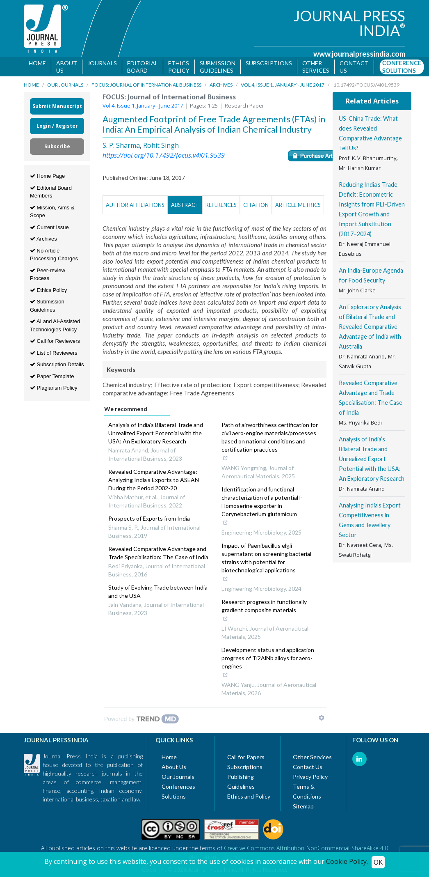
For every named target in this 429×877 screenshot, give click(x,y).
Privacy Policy (310, 776)
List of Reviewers (54, 353)
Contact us (354, 67)
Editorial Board (142, 67)
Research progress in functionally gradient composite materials (268, 611)
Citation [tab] (256, 205)
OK (378, 862)
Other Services (315, 67)
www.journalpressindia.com (359, 53)
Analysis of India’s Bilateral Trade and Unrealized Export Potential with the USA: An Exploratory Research (155, 433)
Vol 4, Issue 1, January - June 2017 (282, 85)
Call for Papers (246, 756)
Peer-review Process (47, 274)
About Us (66, 67)
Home (37, 63)
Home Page (47, 176)
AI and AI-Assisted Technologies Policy (55, 325)
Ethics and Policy (248, 796)
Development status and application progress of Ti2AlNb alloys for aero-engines (268, 663)
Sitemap (303, 806)
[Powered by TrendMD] (141, 718)
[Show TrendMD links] (321, 717)
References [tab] (221, 205)
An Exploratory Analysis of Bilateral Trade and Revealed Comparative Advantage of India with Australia (370, 326)
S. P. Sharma (121, 145)
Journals (102, 63)
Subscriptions (269, 63)
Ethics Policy (178, 67)
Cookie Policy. (347, 861)
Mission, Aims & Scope (52, 211)
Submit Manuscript (57, 106)
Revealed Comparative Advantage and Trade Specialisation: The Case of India (158, 552)
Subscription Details (57, 364)
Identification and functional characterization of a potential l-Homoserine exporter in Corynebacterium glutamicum (268, 507)
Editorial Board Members (51, 192)
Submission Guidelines (217, 67)
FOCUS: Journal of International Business (146, 85)
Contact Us (307, 766)
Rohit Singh (161, 145)
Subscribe (57, 146)
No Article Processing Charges (54, 255)
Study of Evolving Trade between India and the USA (158, 591)
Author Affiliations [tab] (135, 205)
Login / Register (57, 125)
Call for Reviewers (55, 341)
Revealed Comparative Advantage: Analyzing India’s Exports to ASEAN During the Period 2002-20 (153, 479)
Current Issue (49, 227)
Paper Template (52, 376)
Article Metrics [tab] (298, 205)
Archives (221, 85)
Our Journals (65, 85)
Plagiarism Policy (54, 388)
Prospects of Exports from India (149, 518)
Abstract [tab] (185, 205)
